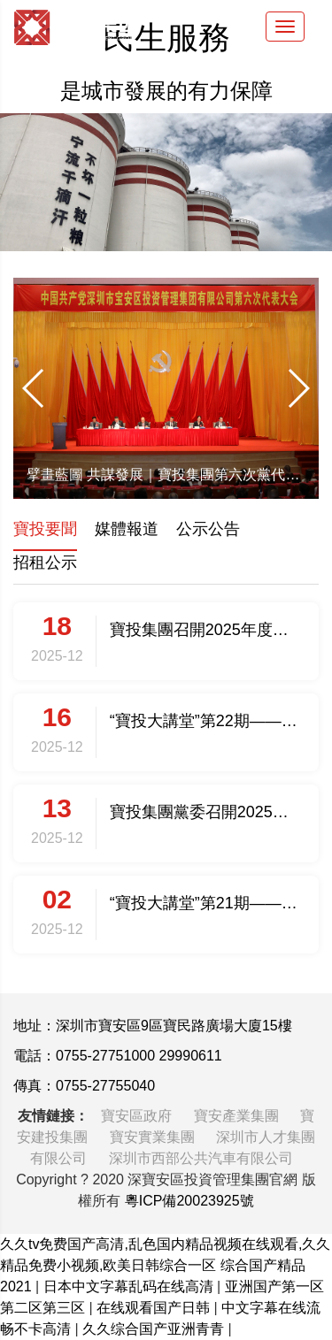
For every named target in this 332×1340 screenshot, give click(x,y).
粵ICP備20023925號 (189, 1200)
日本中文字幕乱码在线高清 (130, 1286)
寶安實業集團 (154, 1137)
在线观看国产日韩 (155, 1307)
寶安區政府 (138, 1115)
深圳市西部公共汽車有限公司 (201, 1158)
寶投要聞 (45, 529)
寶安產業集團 (238, 1115)
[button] (34, 388)
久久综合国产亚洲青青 (155, 1328)
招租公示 (45, 562)
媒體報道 (126, 529)
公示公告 (208, 529)
